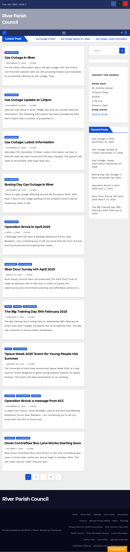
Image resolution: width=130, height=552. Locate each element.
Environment (10, 264)
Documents (122, 515)
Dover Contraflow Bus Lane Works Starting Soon (42, 443)
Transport (9, 396)
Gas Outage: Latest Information (29, 142)
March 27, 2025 (14, 275)
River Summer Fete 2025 (116, 527)
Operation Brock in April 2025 (27, 227)
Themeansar (56, 530)
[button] (121, 32)
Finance (83, 521)
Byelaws (97, 515)
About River (85, 515)
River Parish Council (25, 499)
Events (8, 306)
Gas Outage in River (19, 58)
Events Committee (119, 546)
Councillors (102, 540)
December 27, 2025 (16, 63)
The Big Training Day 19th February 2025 (35, 312)
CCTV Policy (109, 515)
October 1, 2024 (15, 449)
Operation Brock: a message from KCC (34, 401)
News (114, 521)
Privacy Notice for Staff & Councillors (86, 527)
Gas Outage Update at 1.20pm (27, 100)
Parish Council (77, 533)
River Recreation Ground (98, 533)
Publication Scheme (82, 546)
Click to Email (100, 114)
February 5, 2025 (15, 317)
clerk (32, 63)
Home (75, 515)
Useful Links (89, 540)
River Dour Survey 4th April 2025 (29, 269)
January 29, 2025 (15, 364)
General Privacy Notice (99, 521)
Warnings (36, 396)
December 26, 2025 (16, 190)
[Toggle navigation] (63, 33)
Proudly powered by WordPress (16, 530)
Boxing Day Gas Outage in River (29, 185)
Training (17, 306)
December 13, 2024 (16, 407)
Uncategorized (11, 52)
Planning (124, 521)
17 (51, 477)
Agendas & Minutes (119, 540)
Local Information (120, 533)
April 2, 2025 (13, 233)
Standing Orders (101, 546)
